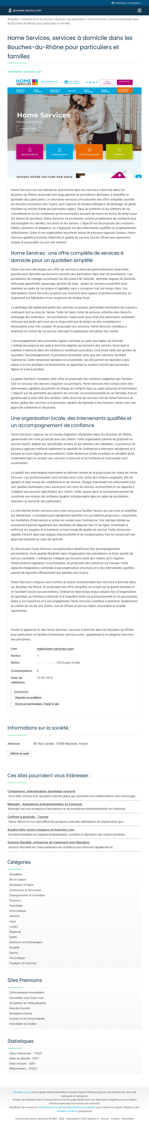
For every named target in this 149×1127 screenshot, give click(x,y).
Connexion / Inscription (127, 3)
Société (14, 947)
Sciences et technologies (25, 942)
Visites (16, 656)
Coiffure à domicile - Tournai (27, 817)
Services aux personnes (70, 19)
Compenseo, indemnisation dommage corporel (41, 791)
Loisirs (13, 926)
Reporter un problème (28, 697)
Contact (115, 1118)
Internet (14, 916)
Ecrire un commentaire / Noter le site (37, 704)
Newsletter (128, 1118)
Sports (13, 953)
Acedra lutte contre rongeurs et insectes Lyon (40, 830)
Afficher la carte (19, 753)
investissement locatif (50, 1107)
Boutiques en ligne (21, 885)
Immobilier (16, 905)
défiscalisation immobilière (81, 1107)
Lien (14, 649)
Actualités (15, 874)
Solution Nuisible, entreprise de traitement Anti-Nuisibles (48, 842)
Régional (15, 932)
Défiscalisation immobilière (26, 992)
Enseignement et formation (27, 895)
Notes (15, 662)
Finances (15, 900)
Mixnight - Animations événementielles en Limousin (44, 804)
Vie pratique (17, 958)
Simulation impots (20, 1013)
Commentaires (21, 671)
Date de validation (18, 680)
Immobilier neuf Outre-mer (26, 998)
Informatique (17, 911)
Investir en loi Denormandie (27, 1018)
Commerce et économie (37, 19)
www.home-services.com (55, 649)
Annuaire (13, 19)
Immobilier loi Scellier (23, 1024)
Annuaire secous (22, 1092)
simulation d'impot (67, 1111)
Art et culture (17, 879)
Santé (13, 937)
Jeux (12, 921)
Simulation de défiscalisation (27, 1003)
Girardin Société (19, 1008)
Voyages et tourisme (23, 963)
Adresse (13, 744)
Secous (105, 1118)
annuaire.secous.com (27, 10)
